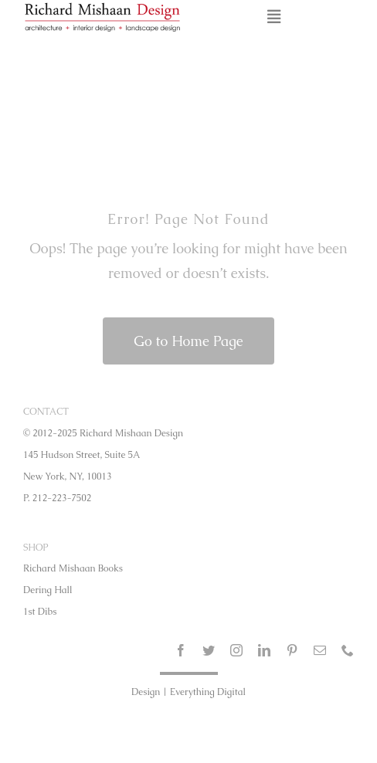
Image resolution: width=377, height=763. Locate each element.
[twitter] (208, 650)
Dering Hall (48, 590)
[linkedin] (264, 650)
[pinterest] (292, 650)
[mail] (320, 650)
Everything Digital (208, 692)
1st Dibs (39, 611)
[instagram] (236, 650)
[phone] (347, 650)
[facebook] (181, 650)
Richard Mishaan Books (73, 568)
